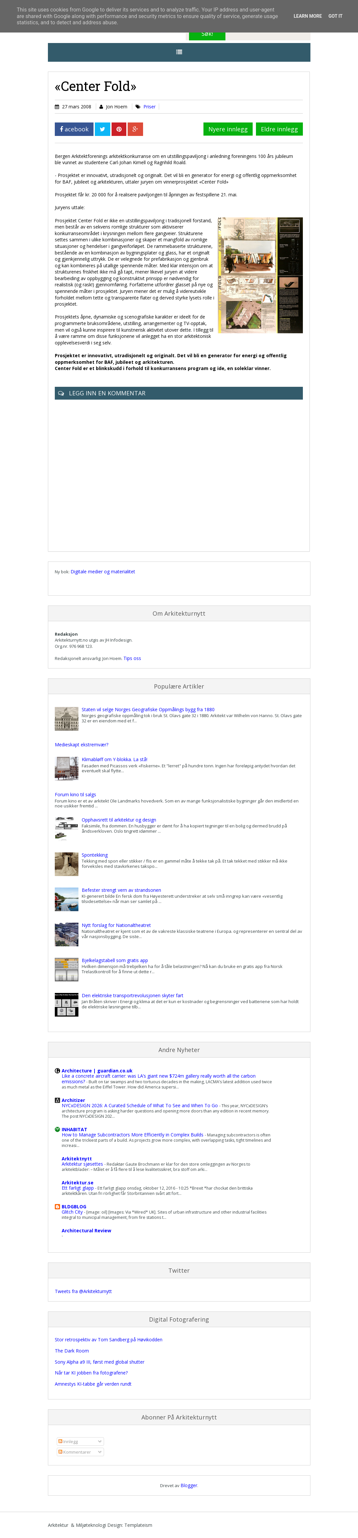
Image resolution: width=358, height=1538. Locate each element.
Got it (335, 16)
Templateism (138, 1525)
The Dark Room (72, 1351)
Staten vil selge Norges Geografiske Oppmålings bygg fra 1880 (148, 709)
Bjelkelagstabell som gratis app (115, 960)
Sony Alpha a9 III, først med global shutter (99, 1362)
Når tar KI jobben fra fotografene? (91, 1373)
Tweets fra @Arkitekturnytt (83, 1291)
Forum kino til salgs (75, 794)
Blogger (188, 1485)
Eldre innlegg (279, 129)
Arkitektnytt (77, 1158)
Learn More (308, 16)
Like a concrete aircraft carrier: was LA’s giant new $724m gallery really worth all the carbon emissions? (159, 1079)
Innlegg (68, 1441)
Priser (149, 106)
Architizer (73, 1100)
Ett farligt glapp (78, 1188)
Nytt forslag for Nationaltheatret (116, 925)
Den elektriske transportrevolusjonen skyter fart (132, 995)
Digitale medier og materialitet (103, 571)
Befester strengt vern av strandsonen (121, 890)
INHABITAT (74, 1129)
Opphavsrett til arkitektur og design (119, 820)
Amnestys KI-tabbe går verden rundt (93, 1384)
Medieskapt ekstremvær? (81, 744)
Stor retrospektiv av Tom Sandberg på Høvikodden (108, 1339)
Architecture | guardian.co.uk (97, 1070)
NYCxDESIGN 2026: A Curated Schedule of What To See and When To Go (140, 1105)
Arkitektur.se (78, 1182)
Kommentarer (74, 1452)
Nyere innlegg (228, 129)
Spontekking (95, 855)
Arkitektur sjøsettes (83, 1164)
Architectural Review (86, 1230)
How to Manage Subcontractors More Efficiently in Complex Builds (133, 1135)
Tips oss (132, 658)
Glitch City (73, 1212)
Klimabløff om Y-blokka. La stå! (114, 759)
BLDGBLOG (74, 1206)
